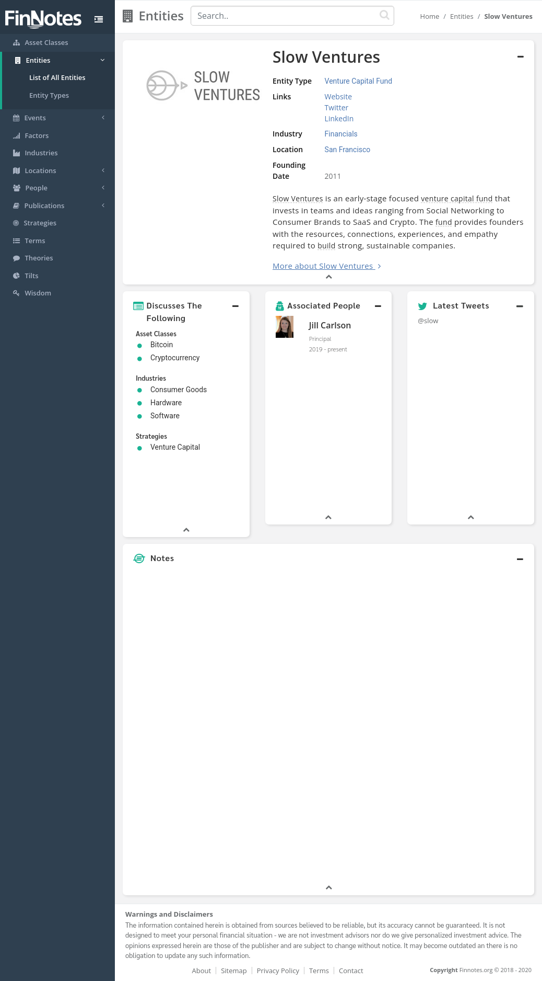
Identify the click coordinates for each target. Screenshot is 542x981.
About (201, 970)
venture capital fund (456, 198)
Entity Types (49, 95)
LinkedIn (339, 118)
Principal (320, 338)
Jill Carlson (330, 325)
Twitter (337, 107)
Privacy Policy (278, 970)
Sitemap (234, 970)
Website (338, 96)
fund (443, 222)
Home (430, 16)
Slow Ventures (298, 198)
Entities (462, 16)
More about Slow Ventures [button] (323, 265)
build (326, 245)
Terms (319, 970)
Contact (351, 970)
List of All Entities (57, 77)
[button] (186, 311)
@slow (428, 320)
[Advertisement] (481, 725)
